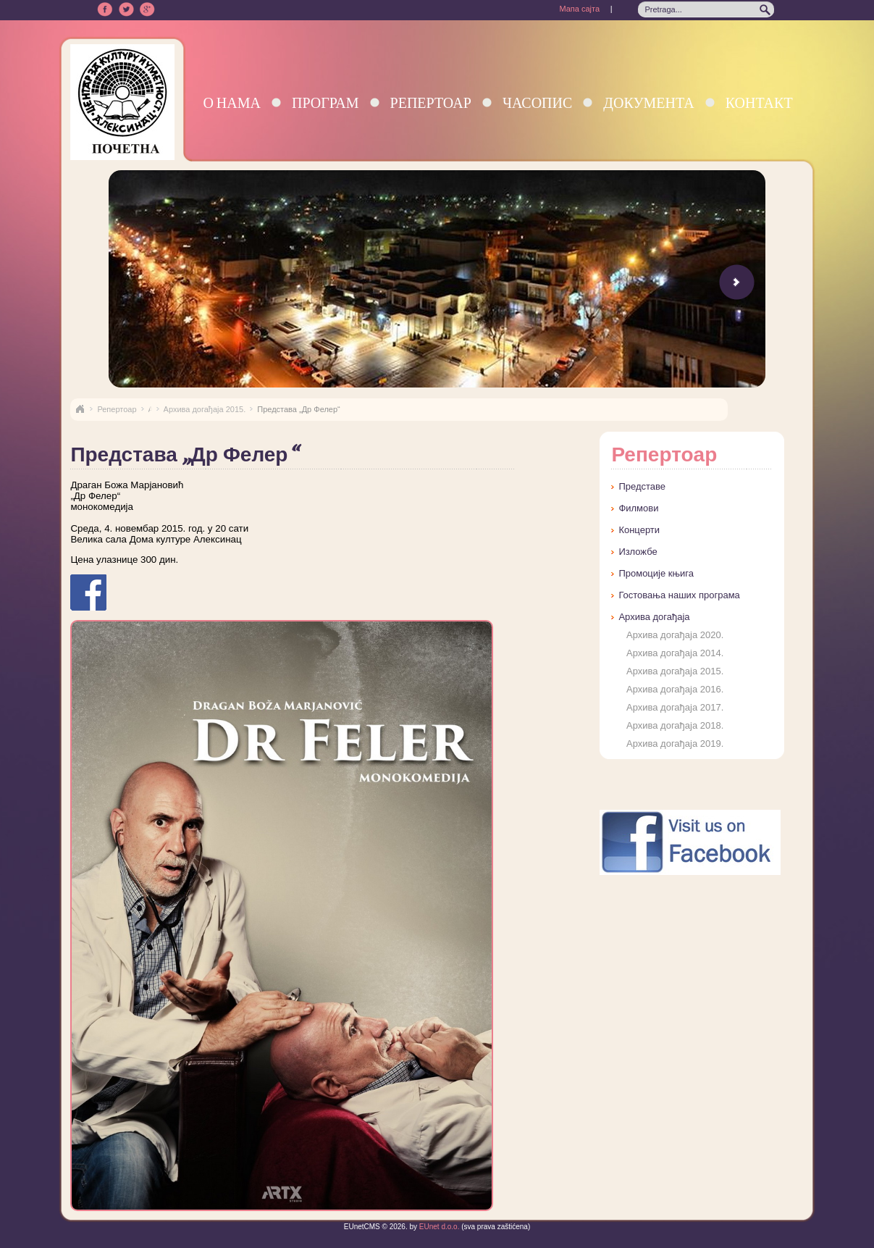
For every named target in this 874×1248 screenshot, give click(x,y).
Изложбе (637, 551)
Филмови (638, 508)
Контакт (759, 102)
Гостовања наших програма (678, 595)
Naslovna (79, 409)
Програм (325, 102)
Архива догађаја (653, 616)
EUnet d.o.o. (438, 1227)
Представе (641, 486)
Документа (648, 102)
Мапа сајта (579, 8)
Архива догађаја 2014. (674, 653)
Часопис (537, 102)
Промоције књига (656, 573)
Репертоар (430, 102)
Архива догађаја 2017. (674, 707)
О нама (232, 102)
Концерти (639, 529)
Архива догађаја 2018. (674, 725)
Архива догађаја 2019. (674, 743)
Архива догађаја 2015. (205, 409)
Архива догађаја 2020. (674, 634)
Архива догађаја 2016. (674, 689)
